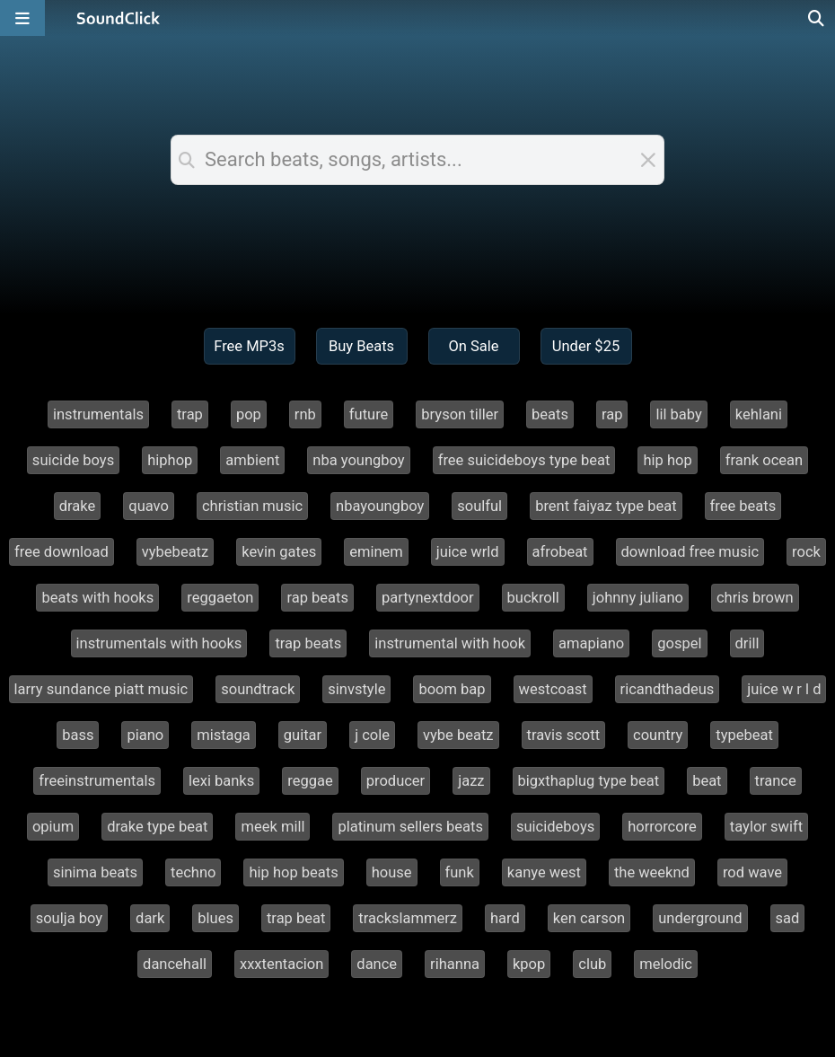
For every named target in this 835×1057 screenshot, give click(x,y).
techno (193, 872)
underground (700, 918)
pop (248, 414)
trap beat (296, 918)
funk (459, 872)
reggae (309, 780)
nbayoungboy (380, 506)
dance (376, 964)
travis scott (564, 735)
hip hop (667, 460)
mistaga (223, 735)
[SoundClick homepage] (118, 18)
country (657, 735)
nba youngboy (358, 460)
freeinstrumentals (97, 780)
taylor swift (766, 826)
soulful (479, 506)
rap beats (317, 597)
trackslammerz (407, 918)
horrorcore (662, 826)
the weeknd (652, 872)
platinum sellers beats (410, 826)
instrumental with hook (449, 643)
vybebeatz (175, 551)
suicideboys (555, 826)
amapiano (591, 643)
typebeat (744, 735)
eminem (376, 551)
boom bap (451, 689)
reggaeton (220, 597)
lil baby (678, 414)
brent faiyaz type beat (605, 506)
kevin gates (279, 551)
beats (550, 414)
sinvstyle (356, 689)
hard (505, 918)
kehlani (758, 414)
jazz (471, 780)
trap (190, 414)
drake (77, 506)
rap (612, 414)
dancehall (175, 964)
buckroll (533, 597)
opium (53, 826)
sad (788, 918)
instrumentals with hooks (159, 643)
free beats (743, 506)
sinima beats (95, 872)
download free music (690, 551)
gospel (679, 643)
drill (747, 643)
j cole (372, 735)
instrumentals (98, 414)
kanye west (544, 872)
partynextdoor (428, 597)
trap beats (308, 643)
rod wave (752, 872)
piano (145, 735)
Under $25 (586, 346)
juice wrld (467, 551)
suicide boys (73, 460)
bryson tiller (459, 414)
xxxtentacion (281, 964)
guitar (302, 735)
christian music (252, 506)
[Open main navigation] (22, 18)
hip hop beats (293, 872)
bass (77, 735)
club (592, 964)
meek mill (272, 826)
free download (61, 551)
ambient (252, 460)
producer (395, 780)
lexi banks (221, 780)
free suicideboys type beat (524, 460)
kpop (529, 964)
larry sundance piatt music (101, 689)
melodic (665, 964)
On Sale (473, 346)
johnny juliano (638, 597)
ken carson (589, 918)
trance (775, 780)
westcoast (553, 689)
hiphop (169, 460)
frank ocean (764, 460)
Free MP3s (249, 346)
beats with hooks (97, 597)
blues (215, 918)
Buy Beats (361, 346)
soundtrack (257, 689)
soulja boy (69, 918)
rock (806, 551)
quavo (148, 506)
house (392, 872)
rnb (305, 414)
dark (150, 918)
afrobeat (560, 551)
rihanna (454, 964)
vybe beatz (458, 735)
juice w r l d (784, 689)
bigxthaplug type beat (589, 780)
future (369, 414)
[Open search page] (817, 18)
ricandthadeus (667, 689)
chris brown (755, 597)
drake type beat (157, 826)
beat (706, 780)
